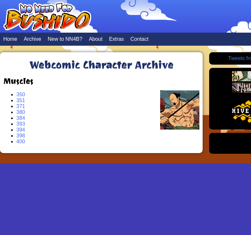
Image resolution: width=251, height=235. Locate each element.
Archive (32, 39)
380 (20, 112)
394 (20, 130)
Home (10, 39)
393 (20, 124)
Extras (116, 39)
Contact (139, 39)
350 (20, 94)
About (96, 39)
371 (20, 106)
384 (20, 118)
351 (20, 100)
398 (20, 135)
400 (20, 141)
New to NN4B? (65, 39)
